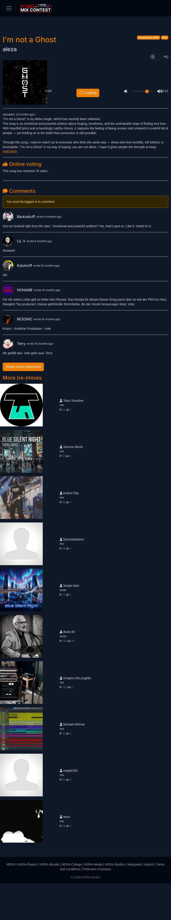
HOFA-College (72, 901)
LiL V (14, 277)
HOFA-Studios (115, 901)
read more (10, 188)
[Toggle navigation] (9, 8)
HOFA (10, 901)
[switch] (155, 93)
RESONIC (18, 356)
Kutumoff (18, 302)
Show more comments (23, 403)
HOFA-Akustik (49, 901)
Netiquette (134, 901)
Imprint (149, 901)
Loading (87, 129)
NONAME (18, 326)
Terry (15, 380)
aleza (10, 85)
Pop (164, 74)
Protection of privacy (97, 906)
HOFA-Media (93, 901)
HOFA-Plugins (27, 901)
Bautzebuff (19, 253)
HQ (166, 93)
